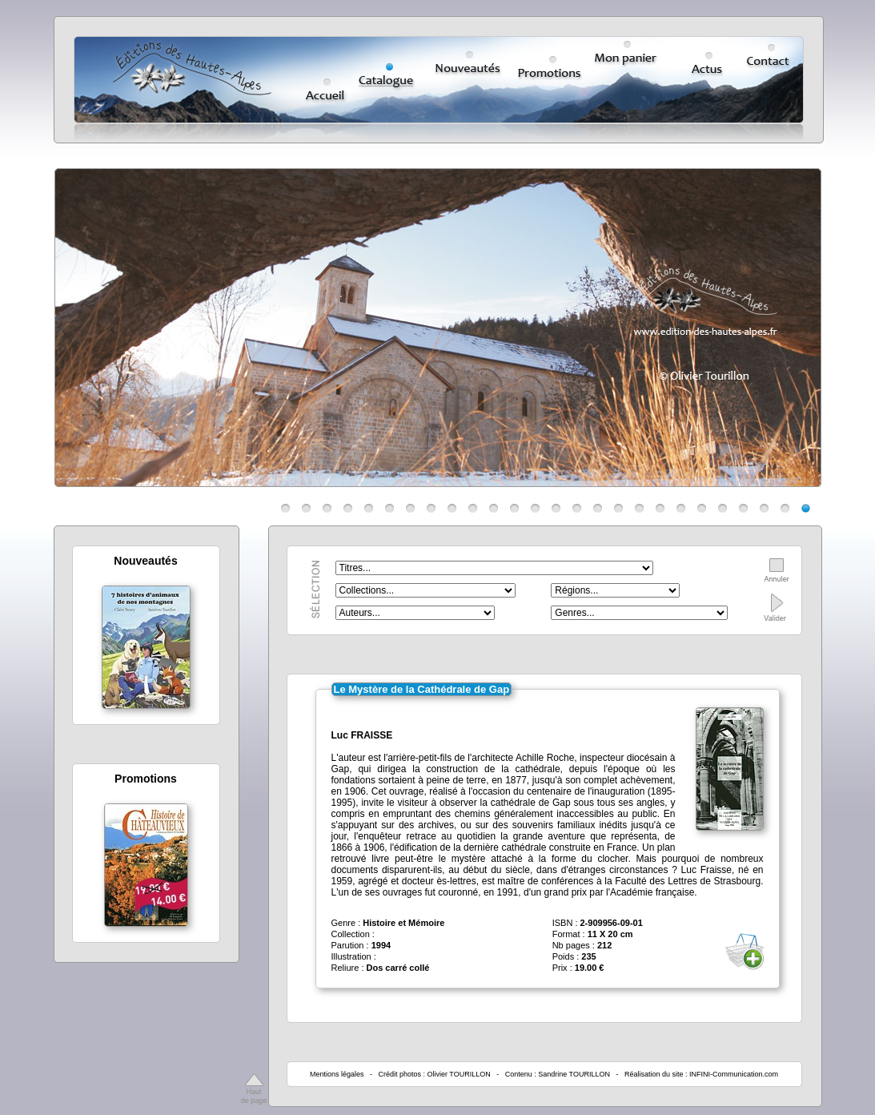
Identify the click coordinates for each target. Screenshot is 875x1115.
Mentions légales (337, 1074)
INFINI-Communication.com (733, 1074)
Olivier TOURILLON (459, 1074)
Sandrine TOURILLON (574, 1074)
